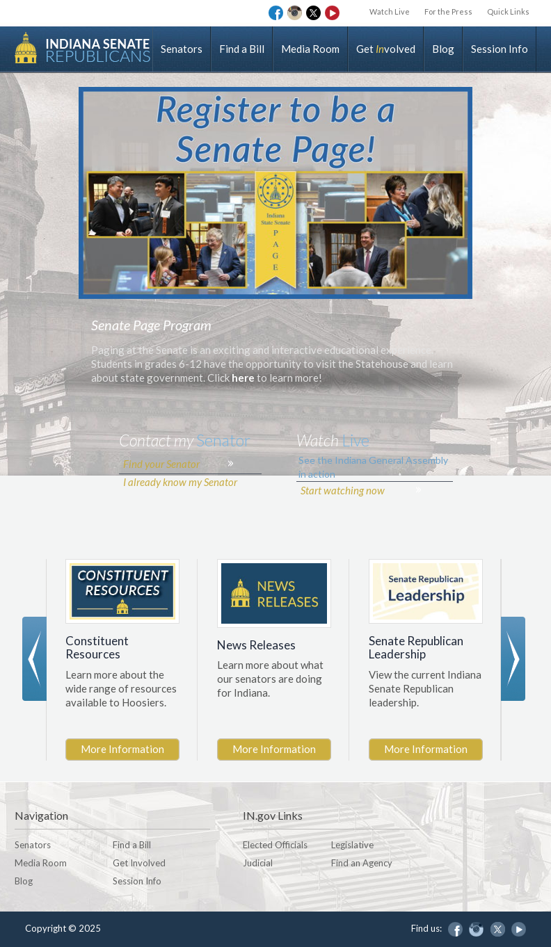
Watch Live (384, 11)
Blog (443, 48)
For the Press (445, 11)
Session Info (499, 48)
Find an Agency (361, 862)
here (244, 400)
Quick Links (507, 11)
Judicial (258, 862)
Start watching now (342, 512)
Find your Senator (160, 486)
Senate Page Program (151, 347)
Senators (181, 48)
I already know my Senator (179, 503)
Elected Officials (275, 844)
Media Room (310, 48)
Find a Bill (241, 48)
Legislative (352, 844)
